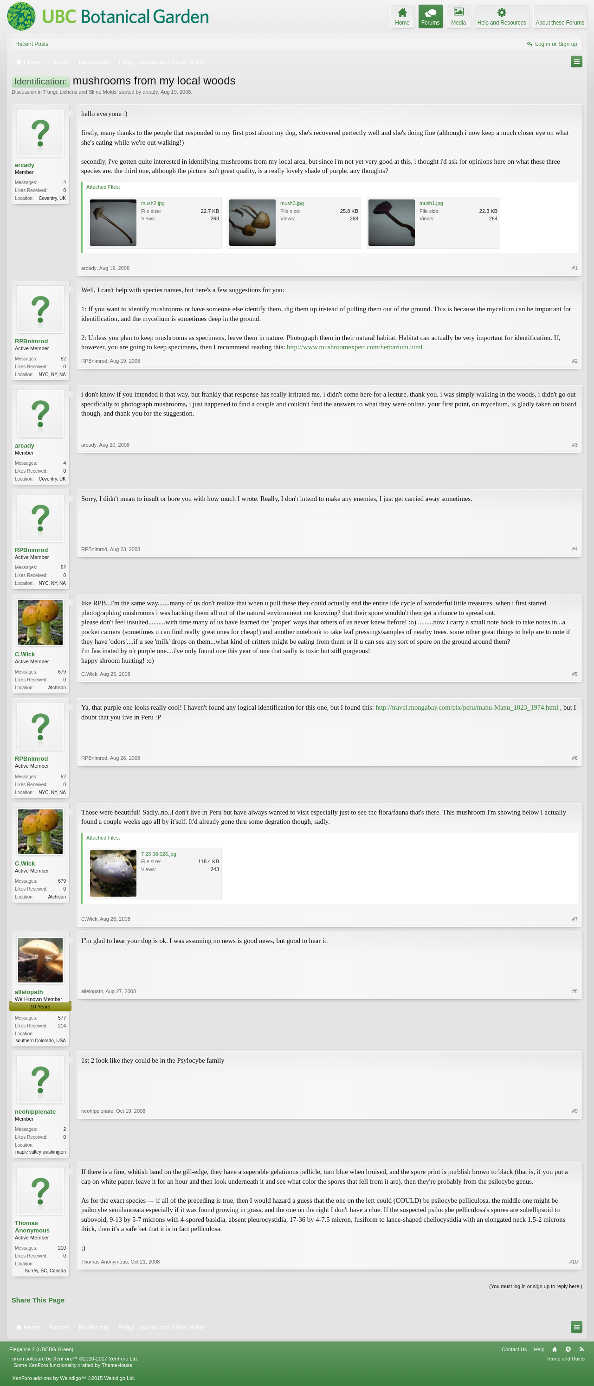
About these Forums (560, 22)
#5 (575, 689)
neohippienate (35, 1117)
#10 (573, 1276)
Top (568, 1357)
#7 (575, 923)
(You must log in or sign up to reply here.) (535, 1293)
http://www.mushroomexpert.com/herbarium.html (355, 347)
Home (554, 1357)
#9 (575, 1156)
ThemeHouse (117, 1372)
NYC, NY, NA (52, 374)
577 (62, 1022)
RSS (581, 1357)
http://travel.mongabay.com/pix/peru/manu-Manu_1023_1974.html (467, 711)
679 (62, 674)
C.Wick (25, 657)
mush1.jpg (431, 203)
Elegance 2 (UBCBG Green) (41, 1357)
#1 (575, 268)
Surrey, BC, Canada (45, 1277)
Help (539, 1357)
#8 (575, 1044)
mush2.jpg (153, 203)
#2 (575, 373)
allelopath (29, 996)
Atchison (57, 690)
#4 (575, 584)
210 (62, 1254)
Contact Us (514, 1357)
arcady (150, 92)
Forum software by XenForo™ (73, 1365)
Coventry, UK (52, 198)
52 (63, 358)
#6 (575, 794)
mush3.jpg (292, 203)
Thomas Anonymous (32, 1233)
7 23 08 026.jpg (158, 858)
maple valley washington (40, 1157)
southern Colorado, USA (41, 1045)
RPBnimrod (31, 341)
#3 (575, 478)
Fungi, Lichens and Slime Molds (80, 92)
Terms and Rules (565, 1365)
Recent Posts (31, 44)
